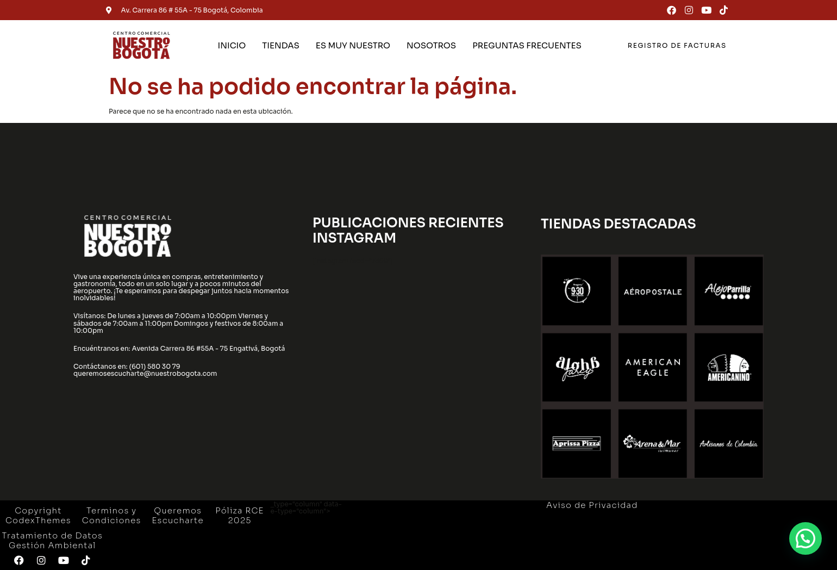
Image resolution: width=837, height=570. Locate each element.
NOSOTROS (431, 45)
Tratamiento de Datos (52, 535)
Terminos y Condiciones (111, 515)
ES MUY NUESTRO (353, 45)
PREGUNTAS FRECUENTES (527, 45)
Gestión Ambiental (52, 545)
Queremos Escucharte (178, 515)
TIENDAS (280, 45)
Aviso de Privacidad (592, 505)
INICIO (232, 45)
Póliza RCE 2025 (239, 515)
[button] (805, 538)
